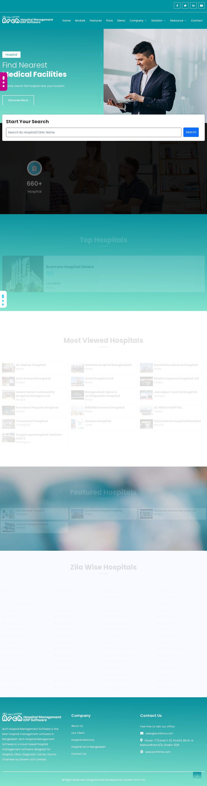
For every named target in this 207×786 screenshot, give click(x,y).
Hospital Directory (82, 738)
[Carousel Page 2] (4, 82)
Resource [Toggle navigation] (176, 20)
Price (109, 20)
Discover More (18, 104)
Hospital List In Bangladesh (88, 745)
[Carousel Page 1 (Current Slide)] (4, 78)
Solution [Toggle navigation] (156, 20)
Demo (121, 20)
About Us (77, 724)
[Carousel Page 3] (4, 86)
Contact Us (78, 752)
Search (191, 133)
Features (96, 20)
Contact (196, 20)
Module (80, 20)
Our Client (78, 731)
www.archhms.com (158, 750)
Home (66, 20)
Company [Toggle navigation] (136, 20)
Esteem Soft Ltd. (134, 778)
